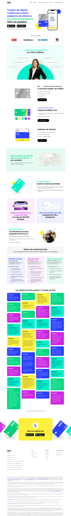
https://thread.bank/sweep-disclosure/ (44, 478)
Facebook (47, 454)
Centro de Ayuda (34, 452)
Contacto (33, 454)
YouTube (46, 458)
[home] (9, 2)
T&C (14, 503)
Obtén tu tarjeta (43, 120)
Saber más (42, 99)
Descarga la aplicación (58, 2)
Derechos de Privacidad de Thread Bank (14, 467)
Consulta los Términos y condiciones (54, 491)
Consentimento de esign (11, 459)
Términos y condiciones (11, 455)
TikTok (46, 456)
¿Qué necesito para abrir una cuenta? (45, 2)
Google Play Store (59, 454)
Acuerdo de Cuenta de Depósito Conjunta (14, 463)
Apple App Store (59, 452)
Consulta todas (10, 499)
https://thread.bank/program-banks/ (13, 479)
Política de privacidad (11, 457)
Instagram (47, 452)
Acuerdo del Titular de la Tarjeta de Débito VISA (15, 465)
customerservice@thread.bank (29, 479)
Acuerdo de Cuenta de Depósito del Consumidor (15, 461)
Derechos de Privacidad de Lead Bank (14, 469)
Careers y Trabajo (32, 2)
